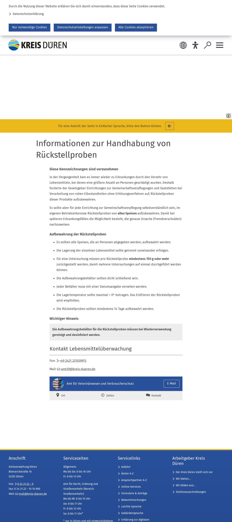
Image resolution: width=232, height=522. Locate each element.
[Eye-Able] (195, 45)
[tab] (71, 395)
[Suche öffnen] (207, 45)
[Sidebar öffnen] (219, 45)
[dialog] (116, 18)
